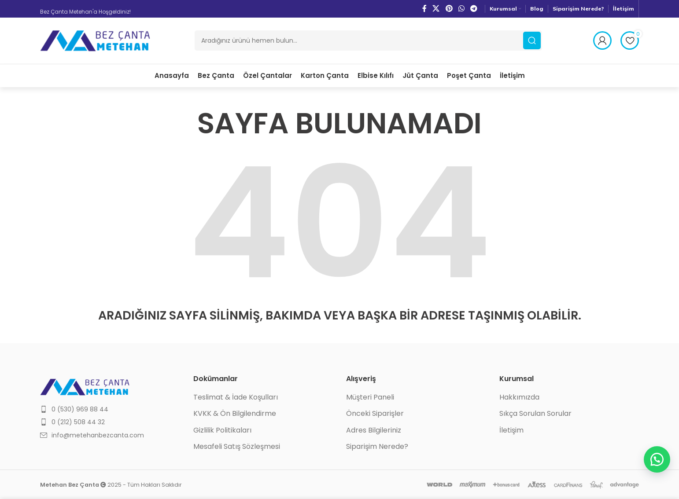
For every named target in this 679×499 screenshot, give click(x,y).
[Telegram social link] (474, 8)
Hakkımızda (519, 397)
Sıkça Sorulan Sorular (535, 414)
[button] (657, 459)
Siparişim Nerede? (377, 447)
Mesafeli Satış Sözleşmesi (236, 447)
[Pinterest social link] (449, 8)
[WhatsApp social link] (461, 8)
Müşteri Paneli (370, 397)
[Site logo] (95, 40)
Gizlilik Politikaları (222, 430)
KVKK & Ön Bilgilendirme (234, 414)
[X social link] (436, 8)
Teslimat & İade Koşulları (235, 397)
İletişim (511, 430)
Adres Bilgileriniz (373, 430)
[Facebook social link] (424, 8)
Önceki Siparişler (375, 414)
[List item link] (110, 409)
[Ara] (368, 41)
